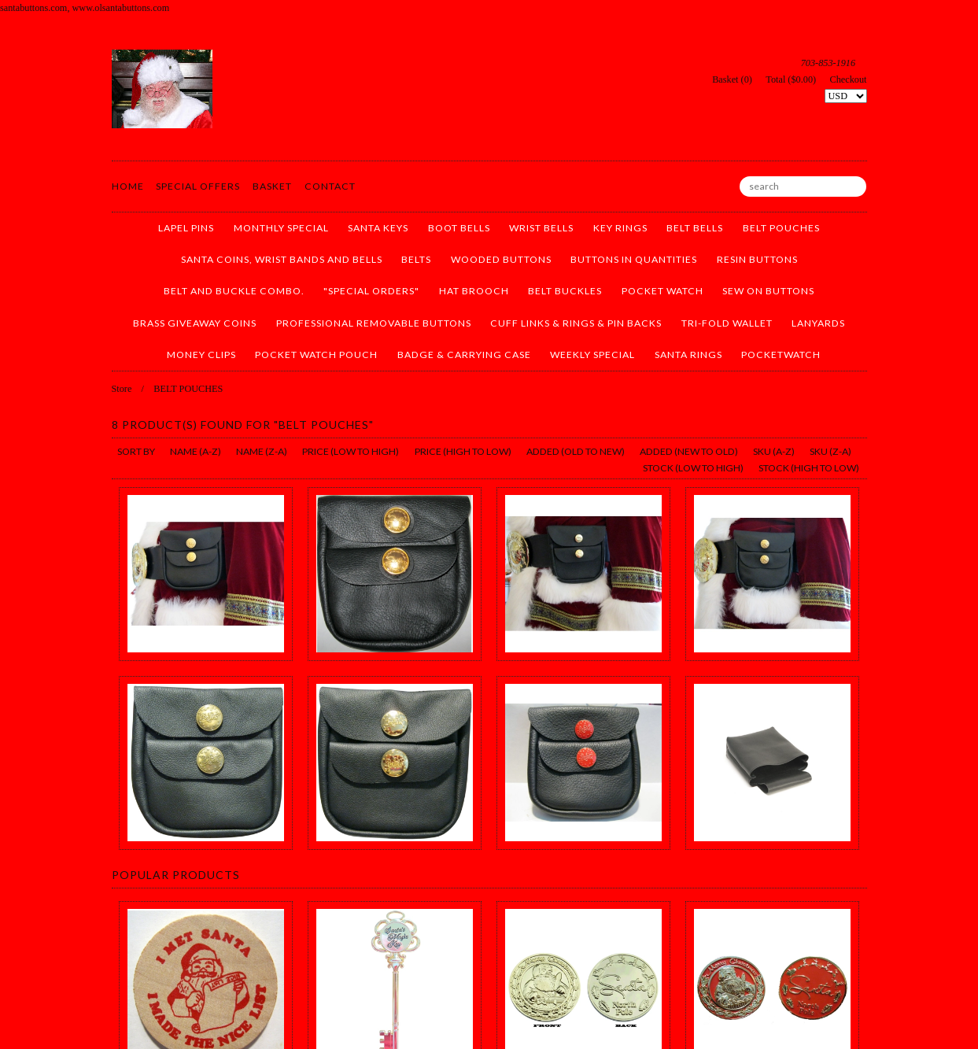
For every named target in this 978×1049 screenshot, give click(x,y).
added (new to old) (689, 451)
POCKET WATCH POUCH (316, 354)
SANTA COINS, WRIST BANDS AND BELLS (281, 259)
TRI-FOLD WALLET (727, 323)
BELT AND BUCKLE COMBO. (234, 291)
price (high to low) (463, 451)
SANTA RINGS (688, 354)
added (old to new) (575, 451)
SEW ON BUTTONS (768, 291)
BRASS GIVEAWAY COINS (194, 323)
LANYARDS (818, 323)
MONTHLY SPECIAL (281, 228)
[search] (803, 186)
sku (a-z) (774, 451)
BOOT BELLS (459, 228)
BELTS (416, 259)
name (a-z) (195, 451)
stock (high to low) (808, 468)
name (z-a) (261, 451)
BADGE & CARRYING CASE (464, 354)
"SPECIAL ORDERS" (371, 291)
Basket (272, 186)
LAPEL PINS (186, 228)
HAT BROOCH (474, 291)
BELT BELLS (694, 228)
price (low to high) (350, 451)
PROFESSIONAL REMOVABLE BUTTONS (373, 323)
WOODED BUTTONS (501, 259)
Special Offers (198, 186)
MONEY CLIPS (201, 354)
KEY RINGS (620, 228)
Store (122, 388)
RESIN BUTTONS (757, 259)
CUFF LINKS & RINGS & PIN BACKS (576, 323)
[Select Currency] (846, 96)
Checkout (848, 79)
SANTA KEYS (378, 228)
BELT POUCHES (781, 228)
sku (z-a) (830, 451)
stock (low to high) (693, 468)
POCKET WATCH (662, 291)
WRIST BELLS (541, 228)
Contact (330, 186)
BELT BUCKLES (565, 291)
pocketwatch (781, 354)
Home (128, 186)
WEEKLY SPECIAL (592, 354)
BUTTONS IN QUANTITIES (633, 259)
